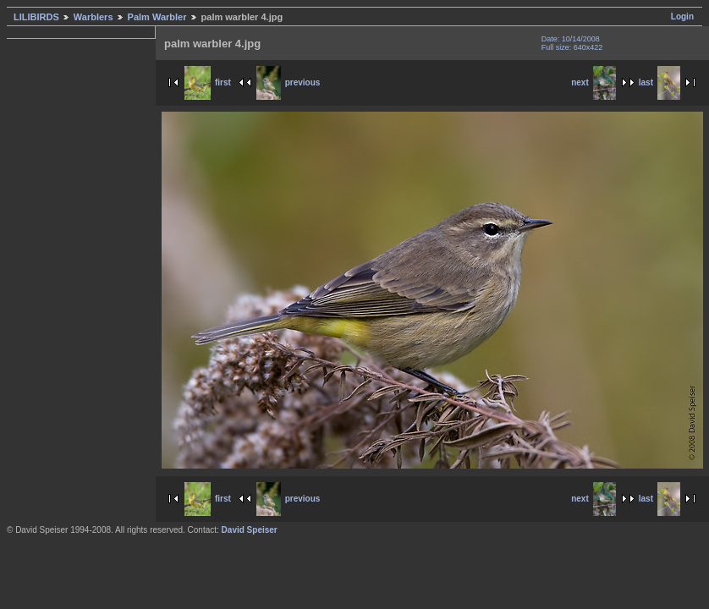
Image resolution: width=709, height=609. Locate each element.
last (659, 82)
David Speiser (250, 530)
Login (682, 16)
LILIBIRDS (36, 17)
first (207, 82)
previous (288, 82)
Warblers (93, 17)
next (593, 82)
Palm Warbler (157, 17)
